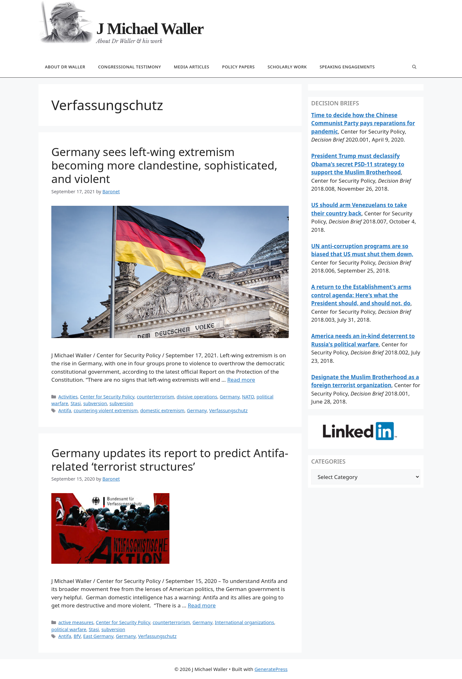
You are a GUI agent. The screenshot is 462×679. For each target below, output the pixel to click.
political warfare (68, 629)
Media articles (191, 67)
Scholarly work (287, 67)
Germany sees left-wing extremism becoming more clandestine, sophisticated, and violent (164, 165)
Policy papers (238, 67)
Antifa (64, 410)
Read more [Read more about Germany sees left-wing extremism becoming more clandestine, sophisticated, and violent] (241, 379)
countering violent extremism (105, 410)
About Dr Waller (65, 67)
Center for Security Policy (107, 397)
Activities (68, 397)
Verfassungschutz (228, 410)
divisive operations (197, 397)
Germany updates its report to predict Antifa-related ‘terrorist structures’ (169, 459)
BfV (77, 636)
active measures (76, 622)
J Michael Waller (149, 29)
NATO (248, 397)
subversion (95, 403)
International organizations (244, 622)
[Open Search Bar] (414, 67)
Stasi (76, 403)
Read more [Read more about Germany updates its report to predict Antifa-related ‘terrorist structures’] (202, 605)
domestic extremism (162, 410)
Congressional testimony (129, 67)
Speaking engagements (347, 67)
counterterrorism (155, 397)
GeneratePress (270, 669)
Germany (230, 397)
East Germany (98, 636)
